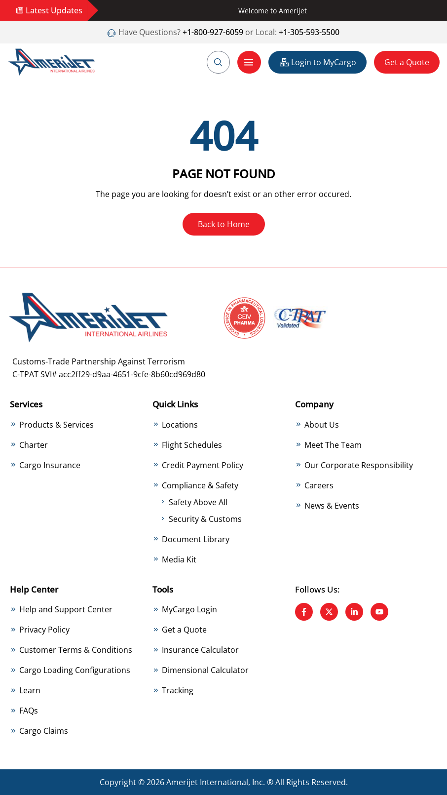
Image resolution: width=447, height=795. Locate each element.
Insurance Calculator (200, 649)
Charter (33, 444)
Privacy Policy (44, 629)
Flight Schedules (192, 444)
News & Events (331, 505)
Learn (29, 690)
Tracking (177, 690)
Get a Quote (406, 62)
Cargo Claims (43, 730)
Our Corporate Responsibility (358, 465)
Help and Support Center (65, 609)
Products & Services (56, 424)
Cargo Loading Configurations (74, 670)
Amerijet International (207, 782)
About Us (321, 424)
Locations (180, 424)
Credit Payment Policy (202, 465)
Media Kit (179, 559)
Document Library (195, 539)
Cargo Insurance (49, 465)
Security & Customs (205, 519)
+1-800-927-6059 (212, 32)
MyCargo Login (189, 609)
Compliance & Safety (200, 485)
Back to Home (224, 224)
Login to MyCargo (317, 62)
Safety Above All (198, 502)
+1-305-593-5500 (309, 32)
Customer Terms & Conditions (75, 649)
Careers (319, 485)
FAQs (28, 710)
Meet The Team (333, 444)
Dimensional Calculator (205, 670)
